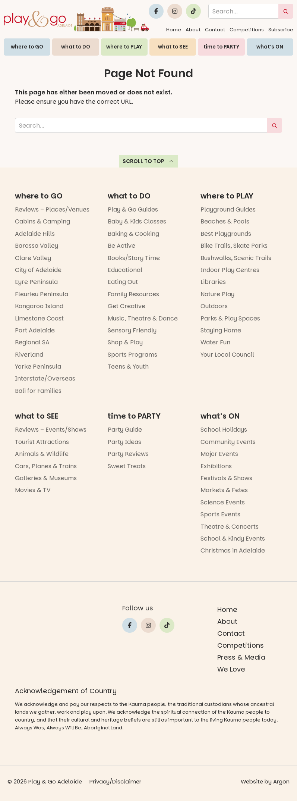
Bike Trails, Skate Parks (234, 245)
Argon (281, 781)
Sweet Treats (127, 466)
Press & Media (241, 657)
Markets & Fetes (224, 490)
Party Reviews (128, 454)
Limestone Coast (39, 318)
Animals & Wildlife (42, 454)
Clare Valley (33, 258)
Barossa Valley (36, 245)
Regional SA (32, 342)
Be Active (121, 245)
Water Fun (215, 342)
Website (252, 781)
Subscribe (280, 29)
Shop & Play (125, 342)
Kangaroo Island (39, 306)
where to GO (27, 46)
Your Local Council (227, 354)
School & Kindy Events (232, 538)
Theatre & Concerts (229, 526)
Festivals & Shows (226, 478)
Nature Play (217, 294)
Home (173, 29)
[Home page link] (76, 19)
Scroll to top (148, 161)
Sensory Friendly (132, 330)
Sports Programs (132, 354)
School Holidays (223, 429)
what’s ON (269, 46)
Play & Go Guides (133, 209)
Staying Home (220, 330)
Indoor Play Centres (229, 270)
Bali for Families (38, 391)
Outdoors (214, 306)
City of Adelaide (38, 270)
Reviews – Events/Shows (50, 429)
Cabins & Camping (42, 221)
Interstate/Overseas (45, 378)
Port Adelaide (35, 330)
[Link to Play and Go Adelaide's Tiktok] (193, 11)
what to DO (75, 46)
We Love (231, 669)
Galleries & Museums (46, 478)
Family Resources (133, 294)
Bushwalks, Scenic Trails (235, 258)
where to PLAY (124, 46)
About (193, 29)
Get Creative (126, 306)
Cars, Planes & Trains (46, 466)
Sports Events (220, 514)
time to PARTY (221, 46)
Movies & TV (33, 490)
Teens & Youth (128, 366)
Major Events (219, 454)
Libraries (213, 282)
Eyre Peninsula (36, 282)
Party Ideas (124, 442)
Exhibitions (216, 466)
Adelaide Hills (35, 233)
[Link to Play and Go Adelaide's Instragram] (174, 11)
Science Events (222, 502)
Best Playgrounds (225, 233)
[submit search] (285, 11)
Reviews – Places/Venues (52, 209)
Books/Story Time (134, 258)
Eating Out (123, 282)
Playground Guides (228, 209)
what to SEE (173, 46)
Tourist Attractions (42, 442)
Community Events (228, 442)
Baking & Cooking (133, 233)
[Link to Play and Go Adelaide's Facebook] (156, 11)
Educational (125, 270)
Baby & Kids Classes (137, 221)
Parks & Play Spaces (230, 318)
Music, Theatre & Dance (143, 318)
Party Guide (125, 429)
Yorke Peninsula (38, 366)
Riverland (29, 354)
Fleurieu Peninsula (41, 294)
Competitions (247, 29)
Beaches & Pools (224, 221)
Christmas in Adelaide (232, 550)
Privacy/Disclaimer (115, 781)
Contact (215, 29)
